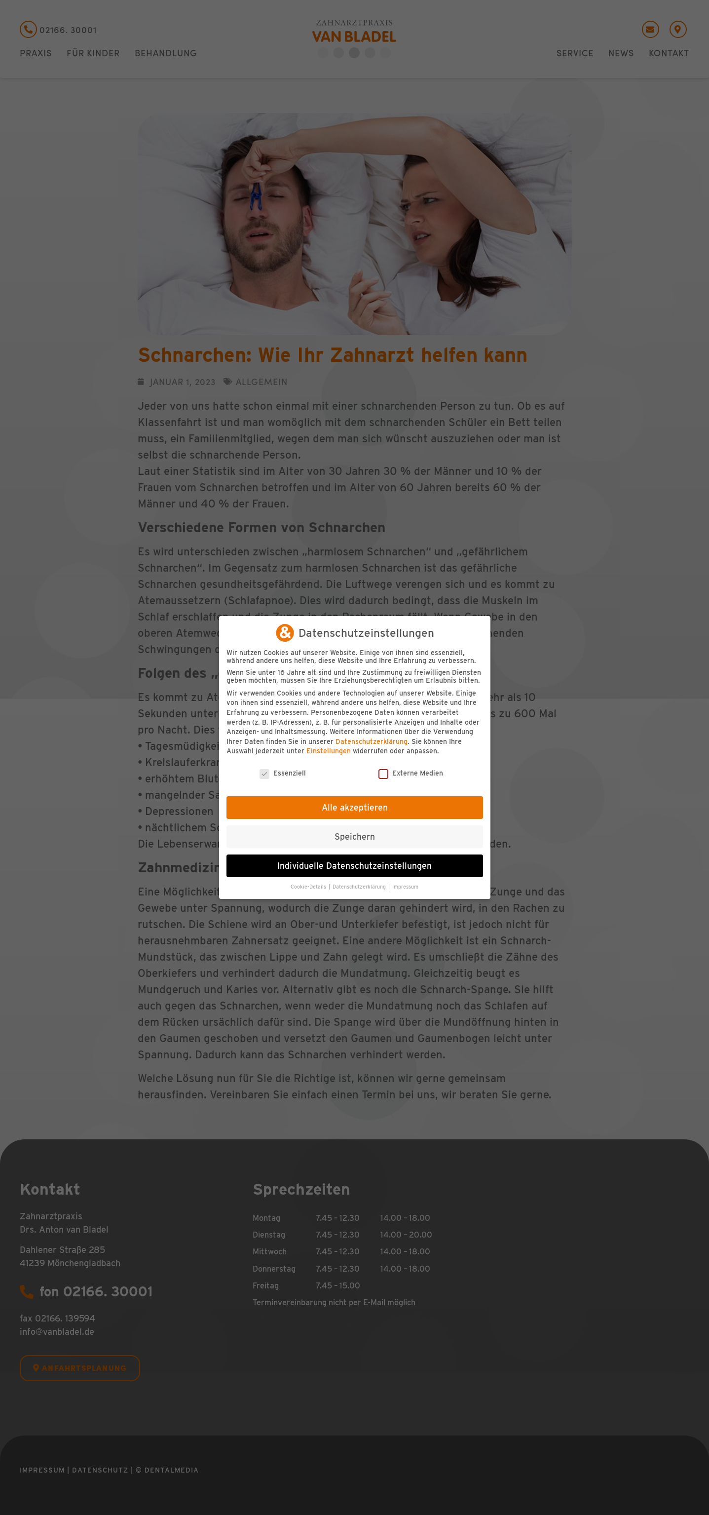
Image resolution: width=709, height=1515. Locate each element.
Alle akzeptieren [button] (355, 807)
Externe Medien (410, 773)
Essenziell (283, 773)
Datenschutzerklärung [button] (360, 887)
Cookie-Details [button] (309, 887)
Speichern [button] (355, 836)
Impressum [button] (405, 887)
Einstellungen (328, 751)
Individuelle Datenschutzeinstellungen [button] (354, 865)
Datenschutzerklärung (372, 741)
